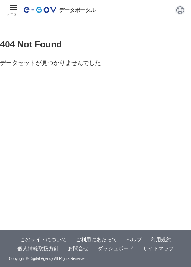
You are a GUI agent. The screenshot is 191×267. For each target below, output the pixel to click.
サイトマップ (158, 248)
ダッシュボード (116, 248)
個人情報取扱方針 (38, 248)
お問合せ (78, 248)
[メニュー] (13, 10)
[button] (180, 10)
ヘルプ (134, 240)
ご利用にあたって (96, 240)
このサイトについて (43, 240)
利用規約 (161, 240)
